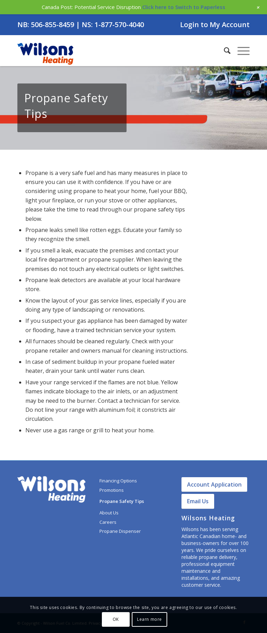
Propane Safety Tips (121, 501)
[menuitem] (213, 25)
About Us (109, 513)
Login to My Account (215, 24)
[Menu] (240, 50)
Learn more (149, 619)
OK (116, 619)
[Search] (223, 50)
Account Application (214, 484)
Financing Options (118, 481)
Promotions (111, 490)
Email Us (198, 501)
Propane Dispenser (120, 531)
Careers (107, 522)
